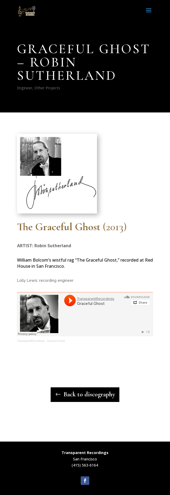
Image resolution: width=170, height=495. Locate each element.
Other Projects (47, 87)
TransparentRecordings (31, 340)
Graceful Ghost (56, 340)
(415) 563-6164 (85, 465)
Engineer (24, 87)
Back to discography (89, 394)
